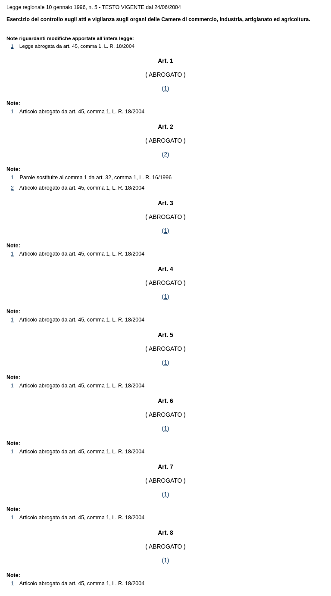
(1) (165, 88)
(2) (165, 154)
